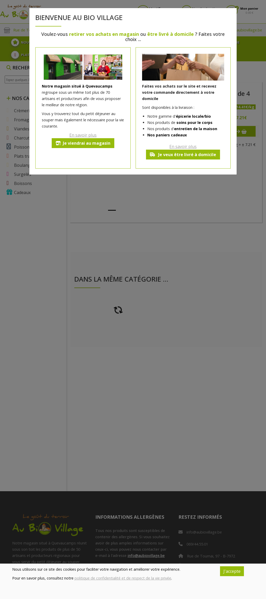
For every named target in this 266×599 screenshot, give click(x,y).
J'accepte (232, 571)
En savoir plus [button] (83, 135)
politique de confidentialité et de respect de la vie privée (123, 578)
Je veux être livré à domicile (183, 154)
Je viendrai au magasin (83, 143)
